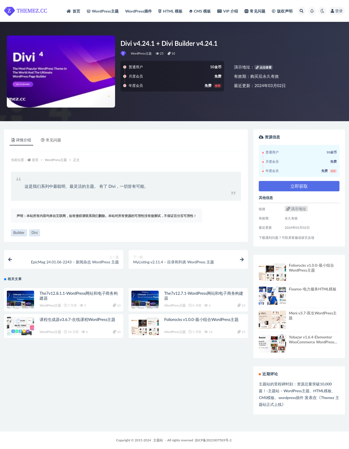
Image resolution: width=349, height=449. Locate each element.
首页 (35, 160)
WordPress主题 (141, 53)
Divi (35, 232)
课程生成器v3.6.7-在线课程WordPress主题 (77, 319)
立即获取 (299, 186)
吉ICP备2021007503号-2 (213, 440)
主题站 (158, 440)
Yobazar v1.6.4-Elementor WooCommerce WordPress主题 (313, 342)
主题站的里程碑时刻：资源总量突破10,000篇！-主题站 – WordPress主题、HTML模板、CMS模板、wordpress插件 (297, 391)
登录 (337, 10)
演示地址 (296, 208)
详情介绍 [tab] (21, 140)
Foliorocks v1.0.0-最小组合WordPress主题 (201, 319)
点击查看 (264, 67)
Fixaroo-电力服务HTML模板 (312, 289)
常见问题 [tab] (51, 140)
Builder (19, 232)
